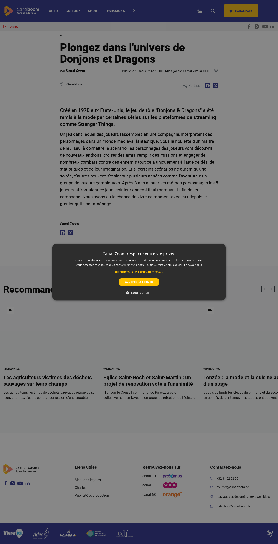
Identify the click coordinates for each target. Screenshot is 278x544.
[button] (139, 272)
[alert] (139, 272)
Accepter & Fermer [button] (139, 282)
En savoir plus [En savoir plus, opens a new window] (193, 265)
